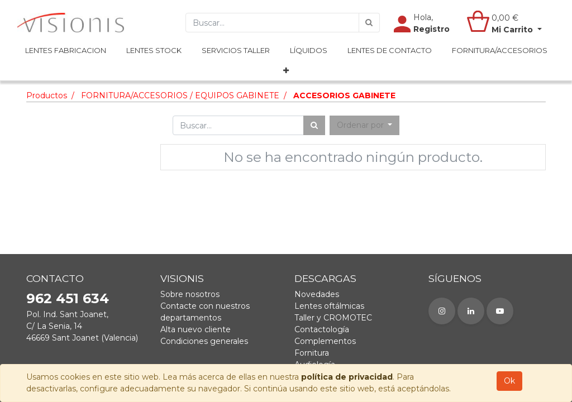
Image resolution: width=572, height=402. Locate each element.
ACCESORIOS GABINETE (344, 95)
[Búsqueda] (369, 22)
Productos (46, 95)
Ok (509, 381)
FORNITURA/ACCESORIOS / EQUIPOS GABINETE (180, 95)
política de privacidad (347, 377)
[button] (286, 71)
